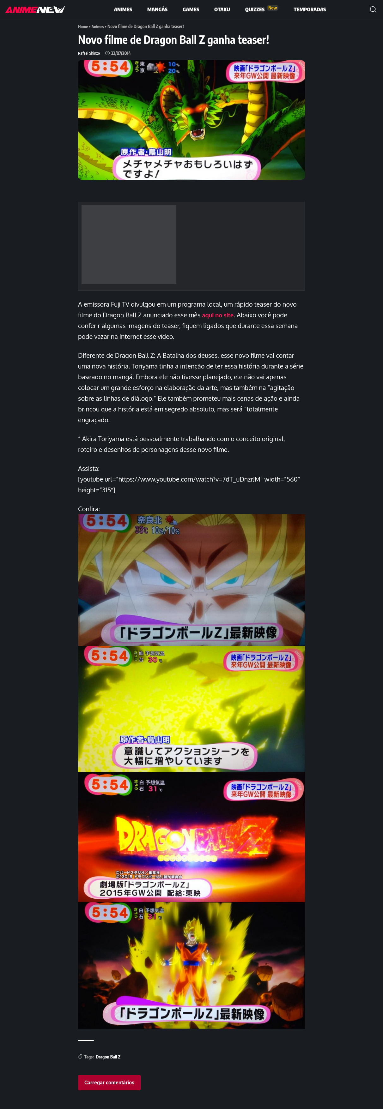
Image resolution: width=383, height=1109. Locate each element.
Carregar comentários (109, 1082)
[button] (373, 9)
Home (83, 26)
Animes (99, 26)
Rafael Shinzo (89, 53)
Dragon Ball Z (108, 1056)
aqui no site (219, 315)
